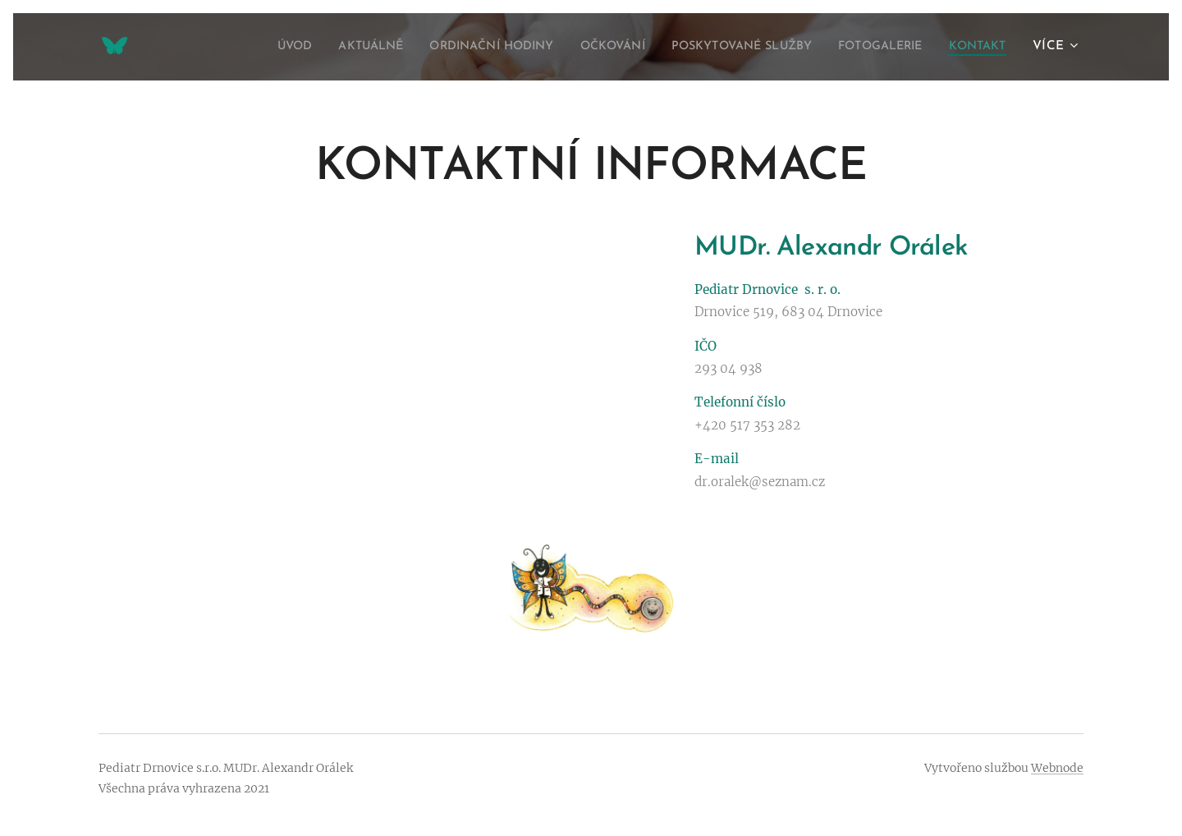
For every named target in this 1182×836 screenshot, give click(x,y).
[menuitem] (223, 46)
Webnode (1057, 767)
